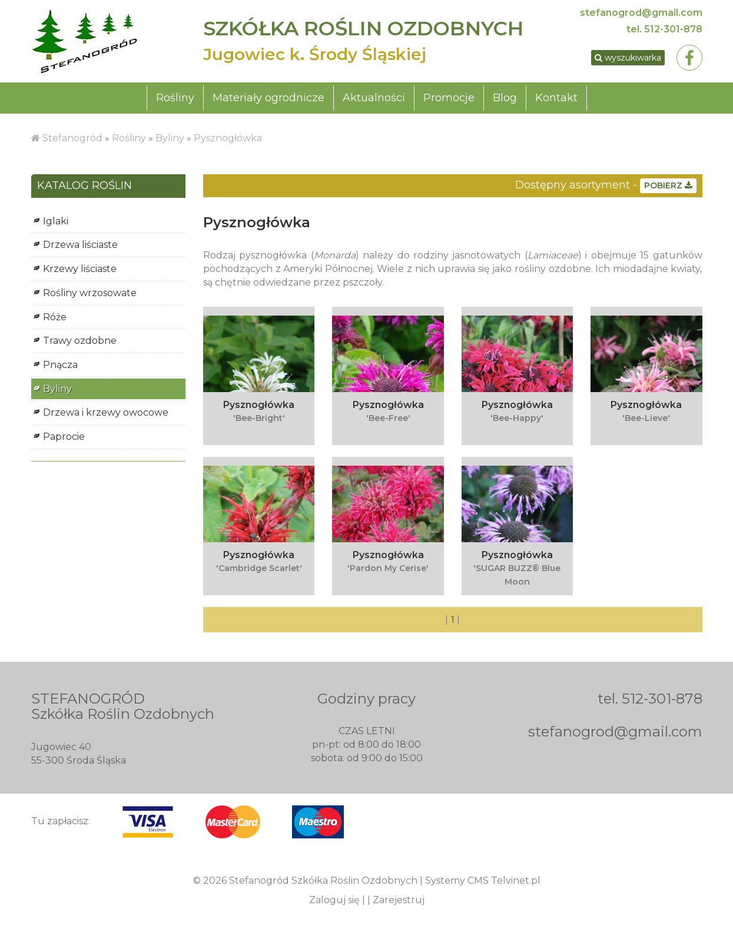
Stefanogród (72, 138)
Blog (505, 97)
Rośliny (175, 97)
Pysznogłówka (228, 138)
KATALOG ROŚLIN (84, 186)
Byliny (169, 138)
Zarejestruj (398, 899)
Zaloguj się (334, 899)
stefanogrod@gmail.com (641, 12)
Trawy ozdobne (80, 340)
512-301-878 (673, 29)
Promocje (449, 97)
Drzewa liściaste (80, 244)
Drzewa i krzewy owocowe (105, 412)
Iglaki (55, 221)
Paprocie (64, 436)
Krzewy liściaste (80, 268)
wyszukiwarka (628, 57)
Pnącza (60, 364)
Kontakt (556, 97)
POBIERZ (668, 185)
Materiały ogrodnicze (268, 97)
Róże (55, 317)
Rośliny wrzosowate (90, 292)
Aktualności (374, 97)
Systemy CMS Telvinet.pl (482, 880)
